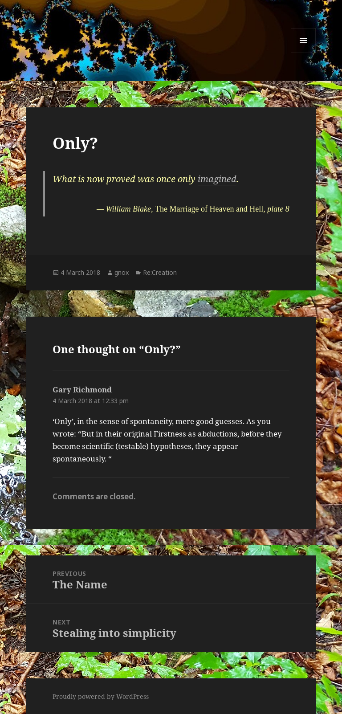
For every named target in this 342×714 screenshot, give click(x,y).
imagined (217, 179)
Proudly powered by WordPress (101, 696)
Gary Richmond (82, 389)
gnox (121, 272)
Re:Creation (160, 272)
